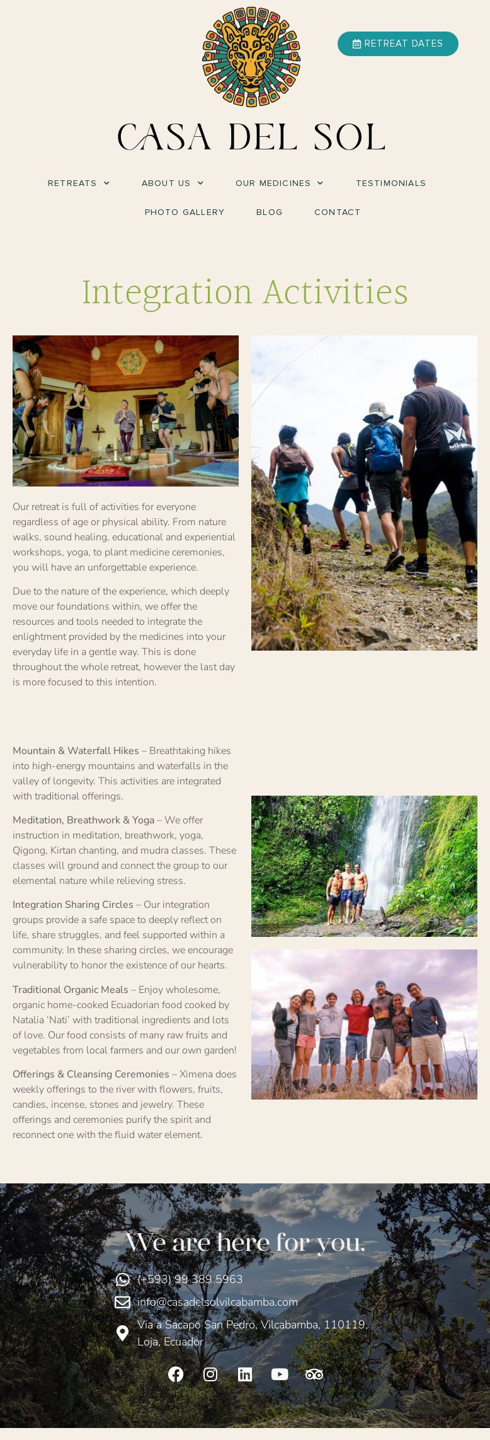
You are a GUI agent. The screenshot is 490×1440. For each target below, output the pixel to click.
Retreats (79, 183)
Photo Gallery (185, 212)
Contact (337, 212)
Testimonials (391, 183)
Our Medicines (280, 183)
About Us (173, 183)
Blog (269, 212)
